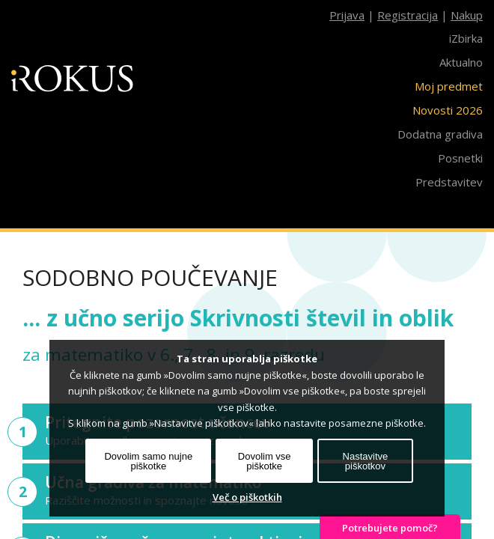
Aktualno (461, 62)
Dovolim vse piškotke (264, 461)
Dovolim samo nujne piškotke (148, 461)
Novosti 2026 (447, 110)
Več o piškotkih (247, 497)
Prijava (347, 14)
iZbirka (466, 38)
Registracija (407, 14)
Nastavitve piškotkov (365, 461)
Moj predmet (449, 86)
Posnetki (460, 157)
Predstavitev (449, 181)
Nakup (467, 14)
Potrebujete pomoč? (390, 528)
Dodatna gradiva (440, 134)
